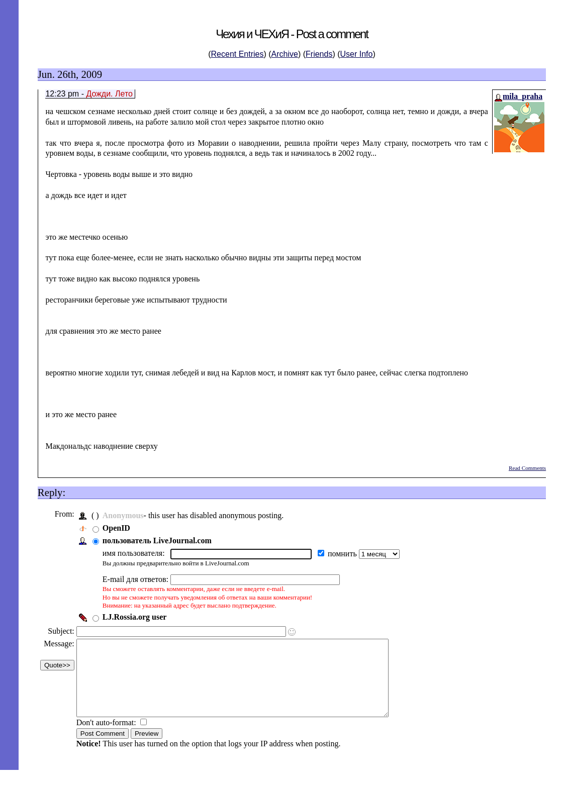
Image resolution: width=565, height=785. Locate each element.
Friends (319, 54)
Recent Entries (237, 54)
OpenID (119, 528)
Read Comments (527, 468)
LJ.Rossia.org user (137, 617)
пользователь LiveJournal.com (159, 540)
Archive (284, 54)
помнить (345, 553)
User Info (356, 54)
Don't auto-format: (110, 737)
